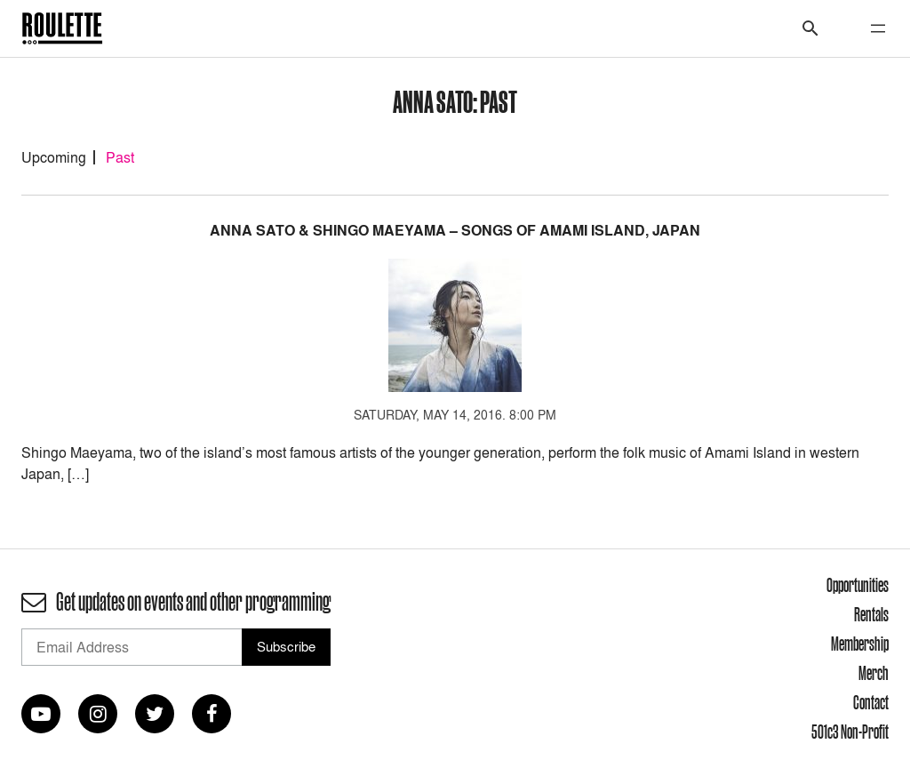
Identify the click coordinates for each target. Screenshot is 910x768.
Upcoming (53, 157)
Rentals (871, 614)
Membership (860, 643)
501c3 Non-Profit (850, 731)
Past (120, 157)
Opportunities (857, 584)
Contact (871, 702)
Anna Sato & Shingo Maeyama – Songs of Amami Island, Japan (455, 230)
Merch (873, 672)
